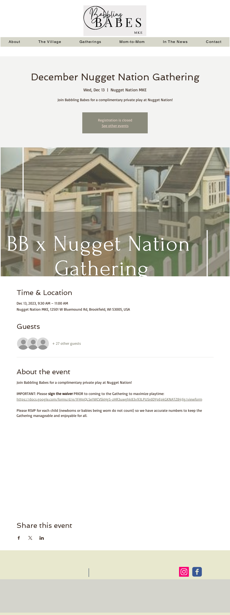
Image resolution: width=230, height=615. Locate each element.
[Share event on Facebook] (19, 538)
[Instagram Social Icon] (184, 572)
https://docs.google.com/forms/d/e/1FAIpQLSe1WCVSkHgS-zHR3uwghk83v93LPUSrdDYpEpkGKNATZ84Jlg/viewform (109, 399)
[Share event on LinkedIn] (42, 538)
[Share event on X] (30, 538)
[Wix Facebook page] (197, 572)
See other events (115, 125)
